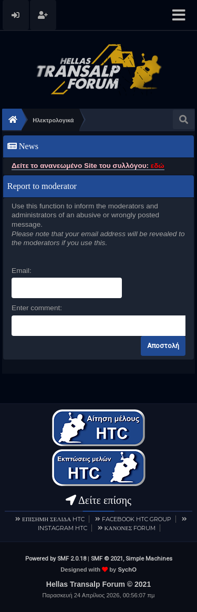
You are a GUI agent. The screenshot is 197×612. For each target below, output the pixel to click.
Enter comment (36, 308)
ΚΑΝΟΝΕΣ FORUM (130, 528)
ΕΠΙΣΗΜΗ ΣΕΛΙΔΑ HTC (53, 519)
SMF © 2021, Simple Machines (131, 558)
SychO (127, 569)
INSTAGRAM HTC (62, 528)
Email (20, 271)
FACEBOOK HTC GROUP (136, 519)
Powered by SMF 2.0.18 (55, 558)
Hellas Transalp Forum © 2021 (98, 584)
